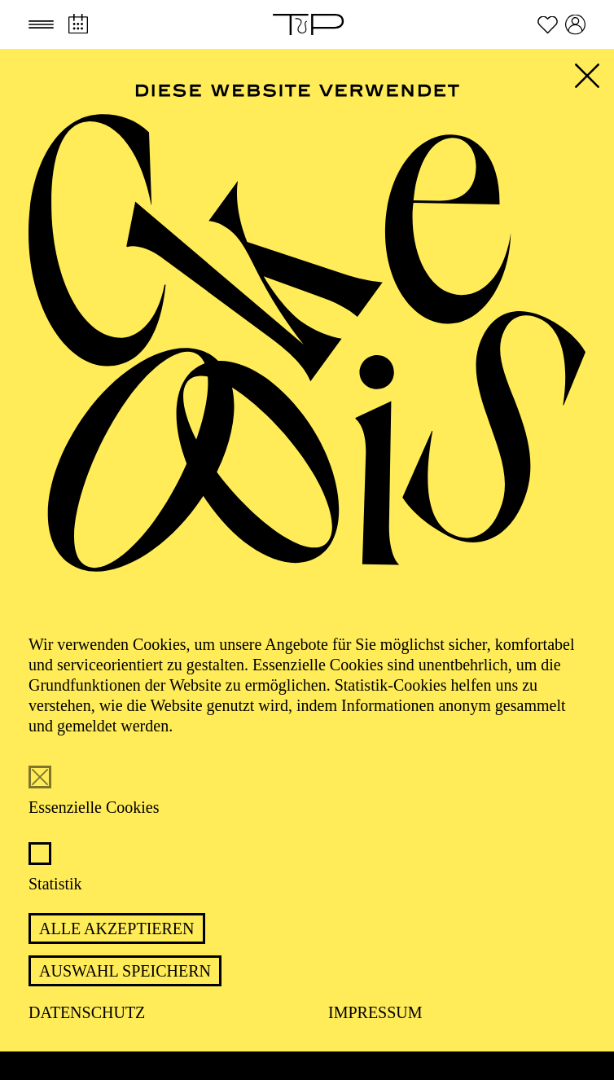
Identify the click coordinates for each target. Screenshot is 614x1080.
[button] (41, 24)
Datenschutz (87, 1012)
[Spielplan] (78, 24)
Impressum (375, 1012)
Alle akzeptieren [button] (117, 928)
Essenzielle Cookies (94, 807)
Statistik (55, 884)
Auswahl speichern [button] (125, 971)
